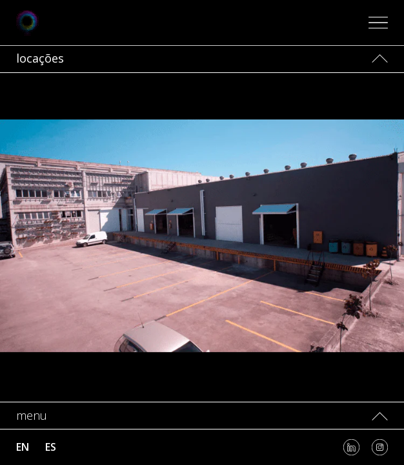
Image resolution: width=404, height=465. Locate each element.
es (50, 447)
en (22, 447)
